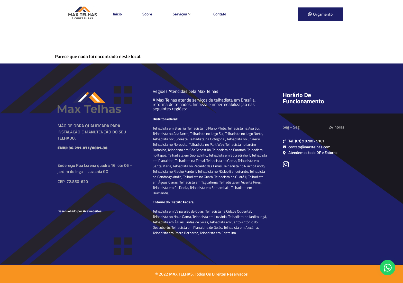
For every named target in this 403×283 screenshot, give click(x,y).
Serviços (182, 14)
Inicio (117, 14)
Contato (219, 14)
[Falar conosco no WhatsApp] (387, 267)
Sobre (147, 14)
